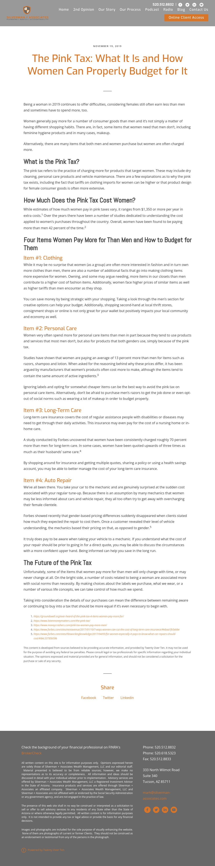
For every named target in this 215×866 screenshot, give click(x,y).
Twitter (108, 697)
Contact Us (199, 9)
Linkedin (127, 697)
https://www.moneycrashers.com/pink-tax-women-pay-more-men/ (70, 625)
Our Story (106, 9)
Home (64, 9)
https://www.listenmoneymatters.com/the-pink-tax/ (62, 621)
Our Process (130, 9)
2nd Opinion (83, 9)
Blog (181, 9)
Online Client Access (186, 17)
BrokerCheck (31, 753)
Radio (168, 9)
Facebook (88, 697)
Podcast (152, 9)
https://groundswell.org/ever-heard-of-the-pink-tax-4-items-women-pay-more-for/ (79, 616)
